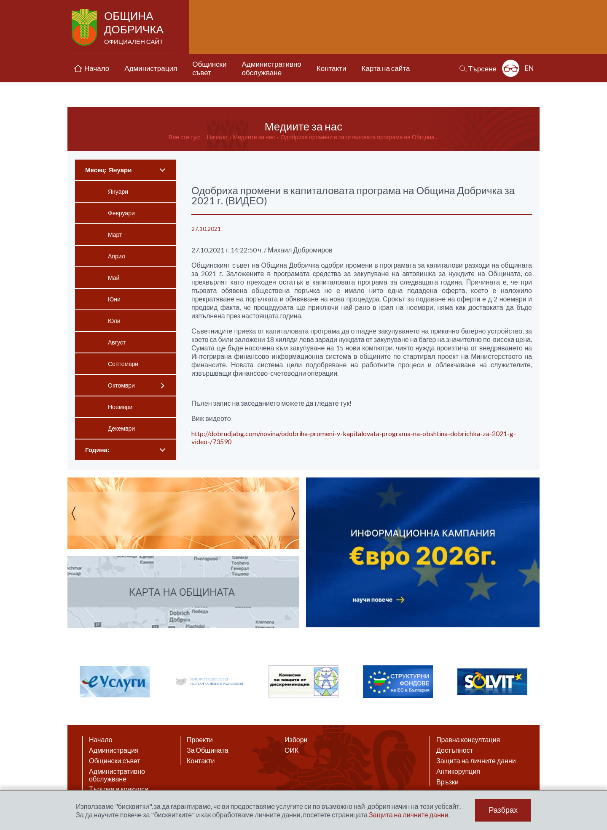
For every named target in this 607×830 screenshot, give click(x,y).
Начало (217, 137)
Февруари (121, 213)
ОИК (291, 750)
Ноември (120, 406)
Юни (114, 299)
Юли (114, 320)
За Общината (207, 750)
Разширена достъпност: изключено (510, 68)
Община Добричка (134, 28)
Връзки (447, 782)
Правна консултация (468, 739)
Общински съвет (114, 761)
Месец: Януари (108, 170)
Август (117, 342)
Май (113, 277)
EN (529, 68)
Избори (296, 739)
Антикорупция (458, 771)
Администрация (114, 750)
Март (115, 234)
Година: (97, 449)
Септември (123, 363)
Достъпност (454, 750)
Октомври (121, 385)
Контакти (201, 761)
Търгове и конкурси (118, 789)
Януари (118, 191)
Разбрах (503, 810)
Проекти (200, 739)
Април (116, 256)
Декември (121, 428)
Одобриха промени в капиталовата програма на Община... (359, 137)
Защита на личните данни (476, 761)
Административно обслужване (117, 775)
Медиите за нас (254, 137)
